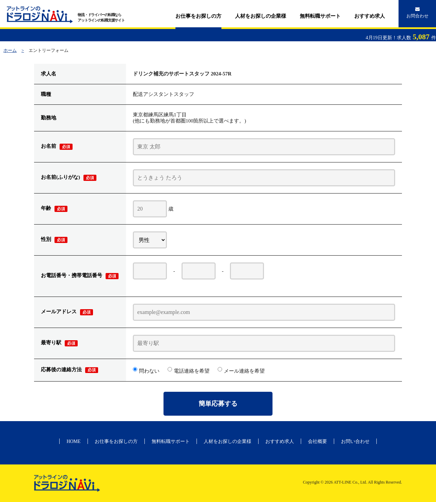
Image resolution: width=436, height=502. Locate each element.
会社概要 (317, 441)
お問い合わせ (355, 441)
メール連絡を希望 (244, 371)
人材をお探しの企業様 (260, 16)
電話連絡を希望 (191, 371)
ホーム (10, 50)
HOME (73, 441)
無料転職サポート (320, 16)
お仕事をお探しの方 (198, 16)
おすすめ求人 (369, 16)
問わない (149, 371)
